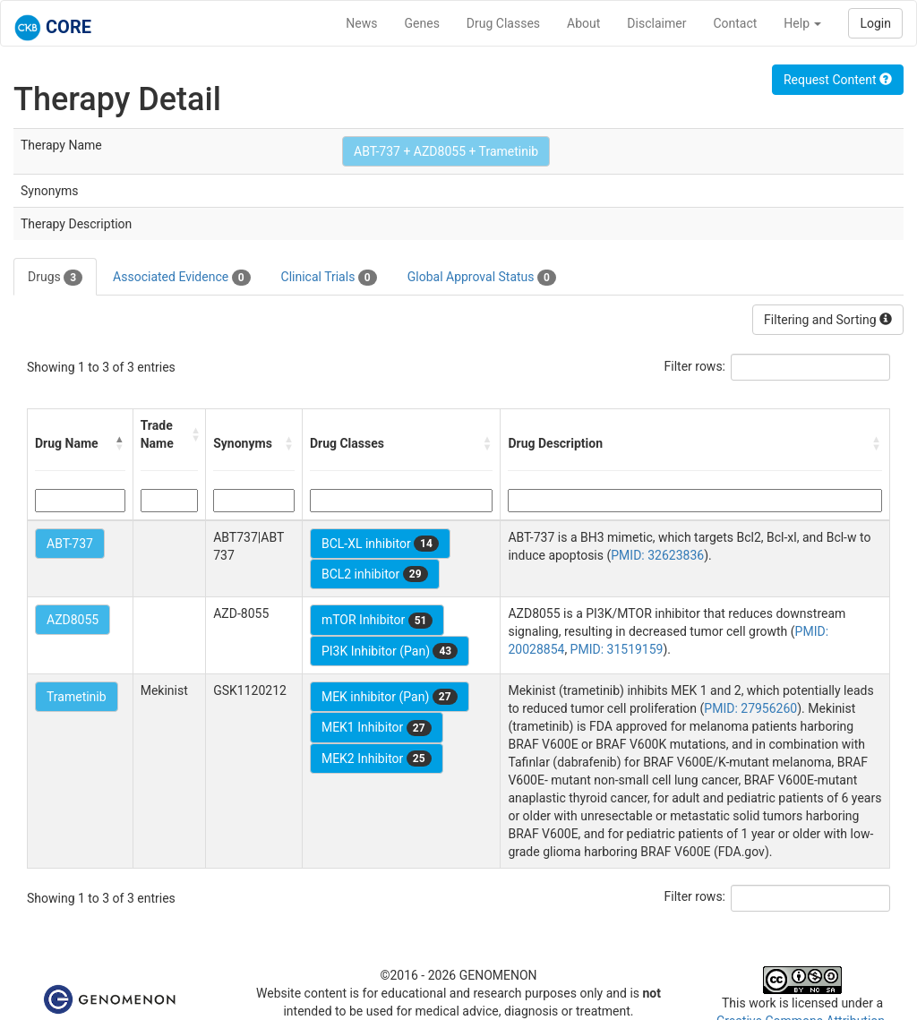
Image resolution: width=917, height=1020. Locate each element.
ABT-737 (70, 543)
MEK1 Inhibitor (376, 728)
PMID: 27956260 (750, 708)
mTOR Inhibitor (377, 621)
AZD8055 (73, 620)
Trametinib (77, 697)
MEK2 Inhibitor (376, 758)
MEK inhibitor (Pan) (389, 697)
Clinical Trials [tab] (329, 278)
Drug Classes (503, 23)
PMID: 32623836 (657, 555)
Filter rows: (695, 366)
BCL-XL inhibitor (380, 544)
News (361, 23)
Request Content (838, 80)
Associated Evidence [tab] (181, 278)
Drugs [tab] (55, 278)
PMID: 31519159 (617, 649)
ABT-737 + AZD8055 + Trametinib (446, 151)
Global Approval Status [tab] (481, 278)
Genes (422, 23)
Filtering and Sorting (828, 320)
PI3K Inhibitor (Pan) (389, 651)
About (583, 23)
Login (875, 23)
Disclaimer (656, 23)
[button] (120, 443)
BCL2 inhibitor (374, 574)
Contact (735, 23)
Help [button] (802, 23)
